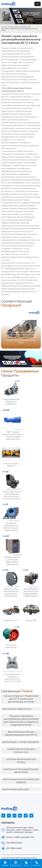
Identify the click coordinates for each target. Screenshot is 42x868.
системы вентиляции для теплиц (21, 760)
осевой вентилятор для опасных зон (21, 750)
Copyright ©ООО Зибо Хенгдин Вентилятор (19, 858)
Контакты (36, 863)
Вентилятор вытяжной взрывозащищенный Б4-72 (21, 733)
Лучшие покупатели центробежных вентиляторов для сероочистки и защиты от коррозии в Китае (21, 720)
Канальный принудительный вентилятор (21, 770)
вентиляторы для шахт (15, 789)
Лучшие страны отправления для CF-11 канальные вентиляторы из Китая (21, 699)
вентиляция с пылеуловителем (20, 742)
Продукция (16, 863)
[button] (36, 328)
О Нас (26, 863)
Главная (4, 27)
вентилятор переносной (16, 708)
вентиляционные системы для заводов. (21, 781)
